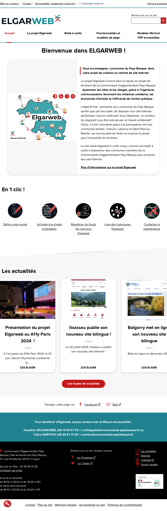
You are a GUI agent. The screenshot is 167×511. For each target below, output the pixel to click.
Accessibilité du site (92, 505)
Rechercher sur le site (144, 15)
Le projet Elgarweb (39, 33)
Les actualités (146, 451)
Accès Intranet (149, 464)
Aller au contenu (9, 3)
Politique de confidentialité (124, 505)
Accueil (9, 33)
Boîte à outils (73, 33)
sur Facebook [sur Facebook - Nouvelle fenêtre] (85, 457)
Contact (27, 3)
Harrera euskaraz (157, 3)
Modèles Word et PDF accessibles (148, 36)
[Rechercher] (163, 21)
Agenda (143, 455)
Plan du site (45, 505)
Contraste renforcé (92, 3)
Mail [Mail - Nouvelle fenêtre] (112, 405)
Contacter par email (11, 470)
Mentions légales (66, 505)
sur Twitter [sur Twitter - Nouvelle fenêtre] (84, 463)
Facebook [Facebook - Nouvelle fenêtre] (87, 405)
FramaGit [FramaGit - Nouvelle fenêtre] (143, 460)
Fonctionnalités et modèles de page (108, 36)
